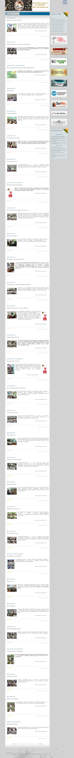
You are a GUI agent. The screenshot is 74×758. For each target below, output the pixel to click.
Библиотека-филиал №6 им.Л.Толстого (57, 28)
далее (41, 743)
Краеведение (9, 721)
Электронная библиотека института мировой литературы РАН (58, 155)
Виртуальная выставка (11, 65)
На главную (53, 18)
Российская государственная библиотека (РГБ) (58, 148)
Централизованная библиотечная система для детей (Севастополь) (58, 139)
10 (33, 743)
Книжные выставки (10, 358)
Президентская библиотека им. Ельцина (57, 152)
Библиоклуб (53, 153)
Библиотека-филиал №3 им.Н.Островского (57, 24)
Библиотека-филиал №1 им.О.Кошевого (57, 22)
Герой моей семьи (10, 182)
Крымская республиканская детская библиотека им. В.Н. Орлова (58, 141)
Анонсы (26, 13)
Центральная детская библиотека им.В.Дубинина (58, 21)
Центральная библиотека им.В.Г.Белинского (58, 19)
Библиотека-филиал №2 (11, 42)
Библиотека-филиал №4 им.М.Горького (57, 25)
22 (38, 743)
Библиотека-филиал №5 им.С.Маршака (57, 27)
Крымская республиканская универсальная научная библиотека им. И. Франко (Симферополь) (59, 136)
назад (14, 743)
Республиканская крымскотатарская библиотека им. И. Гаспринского (58, 143)
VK (29, 13)
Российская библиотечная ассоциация (57, 147)
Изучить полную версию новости (41, 30)
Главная (22, 13)
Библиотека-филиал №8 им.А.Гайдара (57, 31)
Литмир (52, 157)
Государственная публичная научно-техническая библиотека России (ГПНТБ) (58, 150)
